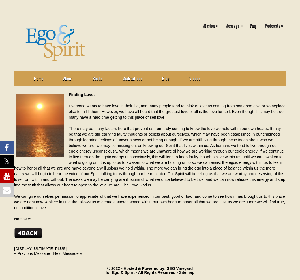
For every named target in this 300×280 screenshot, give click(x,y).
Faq (253, 25)
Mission (211, 24)
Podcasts (275, 24)
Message (235, 24)
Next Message (65, 253)
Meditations (132, 78)
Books (97, 78)
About (68, 78)
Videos (194, 78)
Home (38, 78)
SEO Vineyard (180, 268)
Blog (166, 78)
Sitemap (186, 272)
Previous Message (34, 253)
